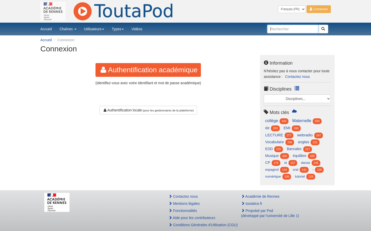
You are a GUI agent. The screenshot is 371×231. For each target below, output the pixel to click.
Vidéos (136, 29)
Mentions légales (184, 203)
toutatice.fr (251, 203)
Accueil (46, 29)
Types (118, 29)
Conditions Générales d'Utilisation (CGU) (199, 225)
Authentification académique (148, 70)
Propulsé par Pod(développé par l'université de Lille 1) (270, 213)
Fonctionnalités (183, 211)
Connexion (318, 9)
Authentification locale (122, 110)
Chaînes (68, 29)
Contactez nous (297, 77)
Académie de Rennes (260, 196)
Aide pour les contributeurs (192, 218)
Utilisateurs (94, 29)
